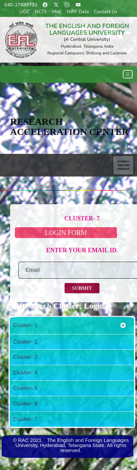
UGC (25, 11)
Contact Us (105, 11)
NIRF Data (78, 11)
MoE (57, 11)
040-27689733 (21, 5)
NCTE (41, 11)
